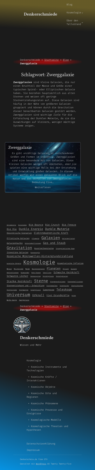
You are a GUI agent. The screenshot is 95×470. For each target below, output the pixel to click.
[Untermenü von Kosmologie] (82, 12)
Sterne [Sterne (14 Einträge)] (41, 280)
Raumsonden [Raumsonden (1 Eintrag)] (25, 273)
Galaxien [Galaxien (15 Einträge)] (50, 237)
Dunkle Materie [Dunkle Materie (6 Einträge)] (57, 229)
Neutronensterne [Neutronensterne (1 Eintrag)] (38, 269)
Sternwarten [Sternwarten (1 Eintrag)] (23, 290)
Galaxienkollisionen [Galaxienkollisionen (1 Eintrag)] (33, 243)
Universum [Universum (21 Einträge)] (18, 295)
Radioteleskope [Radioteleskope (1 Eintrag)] (13, 273)
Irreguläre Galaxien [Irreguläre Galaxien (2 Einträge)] (17, 252)
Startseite (51, 59)
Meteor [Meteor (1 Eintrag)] (9, 269)
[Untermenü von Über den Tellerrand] (82, 22)
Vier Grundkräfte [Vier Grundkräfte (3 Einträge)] (57, 295)
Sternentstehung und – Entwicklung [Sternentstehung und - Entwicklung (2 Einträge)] (25, 285)
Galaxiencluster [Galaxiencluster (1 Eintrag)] (68, 238)
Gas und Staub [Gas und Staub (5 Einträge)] (54, 243)
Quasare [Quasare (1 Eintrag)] (74, 269)
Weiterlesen (43, 187)
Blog (66, 59)
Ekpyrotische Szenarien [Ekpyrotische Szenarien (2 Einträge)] (19, 233)
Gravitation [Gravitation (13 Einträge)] (19, 247)
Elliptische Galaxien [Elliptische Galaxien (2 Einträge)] (18, 238)
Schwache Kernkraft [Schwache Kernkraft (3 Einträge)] (66, 272)
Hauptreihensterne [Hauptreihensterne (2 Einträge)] (44, 248)
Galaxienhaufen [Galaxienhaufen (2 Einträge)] (15, 243)
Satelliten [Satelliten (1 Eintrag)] (47, 273)
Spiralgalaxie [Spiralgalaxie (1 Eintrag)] (48, 276)
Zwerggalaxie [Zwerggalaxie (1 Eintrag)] (24, 300)
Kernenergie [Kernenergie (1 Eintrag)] (35, 253)
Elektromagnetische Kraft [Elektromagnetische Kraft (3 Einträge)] (51, 232)
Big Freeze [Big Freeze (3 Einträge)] (69, 224)
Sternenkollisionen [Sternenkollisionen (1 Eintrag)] (75, 282)
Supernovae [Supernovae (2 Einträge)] (48, 289)
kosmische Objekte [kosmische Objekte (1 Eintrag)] (14, 263)
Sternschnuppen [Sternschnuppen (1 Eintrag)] (77, 286)
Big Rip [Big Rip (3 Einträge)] (12, 229)
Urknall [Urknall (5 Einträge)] (38, 295)
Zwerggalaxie (20, 147)
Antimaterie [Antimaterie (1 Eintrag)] (11, 225)
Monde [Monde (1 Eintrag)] (27, 269)
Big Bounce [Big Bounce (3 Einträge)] (36, 224)
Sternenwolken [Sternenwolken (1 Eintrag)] (51, 286)
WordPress (41, 463)
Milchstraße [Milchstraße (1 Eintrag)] (18, 269)
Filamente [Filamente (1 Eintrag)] (35, 238)
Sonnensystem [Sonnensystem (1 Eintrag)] (35, 276)
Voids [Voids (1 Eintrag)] (74, 296)
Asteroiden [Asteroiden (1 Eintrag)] (22, 225)
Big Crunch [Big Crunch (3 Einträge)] (52, 224)
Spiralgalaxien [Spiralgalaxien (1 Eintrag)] (62, 276)
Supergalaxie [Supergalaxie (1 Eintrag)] (35, 290)
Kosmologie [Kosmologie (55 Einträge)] (39, 262)
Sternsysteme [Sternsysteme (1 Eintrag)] (12, 290)
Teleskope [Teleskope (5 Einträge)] (64, 289)
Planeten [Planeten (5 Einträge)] (54, 268)
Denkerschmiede (40, 14)
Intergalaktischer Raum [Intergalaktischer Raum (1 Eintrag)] (65, 248)
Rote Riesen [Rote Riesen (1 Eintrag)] (36, 273)
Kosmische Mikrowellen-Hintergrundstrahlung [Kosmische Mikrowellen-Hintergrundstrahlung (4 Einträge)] (40, 256)
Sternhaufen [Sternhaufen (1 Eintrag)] (64, 286)
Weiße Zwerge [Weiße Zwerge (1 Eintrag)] (12, 300)
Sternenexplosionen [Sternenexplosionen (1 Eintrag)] (57, 282)
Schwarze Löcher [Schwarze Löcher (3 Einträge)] (17, 276)
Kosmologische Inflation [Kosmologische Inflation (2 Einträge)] (70, 263)
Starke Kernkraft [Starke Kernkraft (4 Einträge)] (19, 281)
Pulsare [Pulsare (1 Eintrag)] (66, 269)
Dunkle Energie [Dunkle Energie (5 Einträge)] (31, 229)
